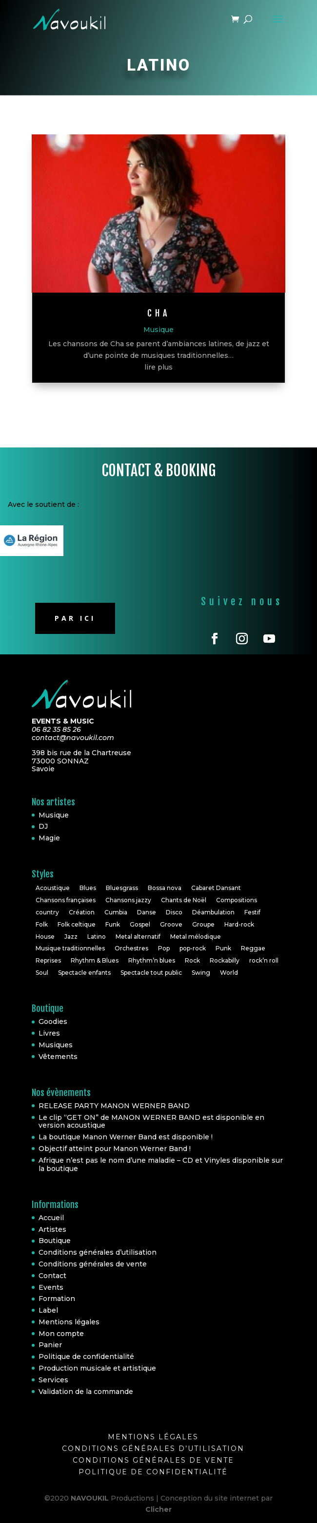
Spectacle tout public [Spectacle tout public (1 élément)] (151, 972)
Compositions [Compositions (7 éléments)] (236, 900)
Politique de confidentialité (86, 1356)
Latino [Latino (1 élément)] (96, 936)
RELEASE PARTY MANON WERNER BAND (114, 1105)
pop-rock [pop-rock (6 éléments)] (192, 948)
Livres (49, 1033)
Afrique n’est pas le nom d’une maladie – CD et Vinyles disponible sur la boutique (161, 1164)
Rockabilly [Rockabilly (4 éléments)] (224, 960)
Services (53, 1379)
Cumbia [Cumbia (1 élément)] (115, 912)
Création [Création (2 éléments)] (82, 912)
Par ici (75, 618)
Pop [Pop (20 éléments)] (164, 948)
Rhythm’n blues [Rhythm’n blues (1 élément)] (151, 960)
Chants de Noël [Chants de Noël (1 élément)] (183, 900)
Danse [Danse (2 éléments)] (146, 912)
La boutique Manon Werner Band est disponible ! (126, 1137)
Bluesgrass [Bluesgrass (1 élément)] (122, 888)
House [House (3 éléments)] (45, 936)
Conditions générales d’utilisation (98, 1252)
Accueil (51, 1217)
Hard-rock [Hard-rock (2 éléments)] (239, 924)
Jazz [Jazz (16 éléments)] (71, 936)
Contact (52, 1275)
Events (51, 1287)
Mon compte (61, 1333)
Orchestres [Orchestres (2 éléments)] (131, 948)
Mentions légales (69, 1322)
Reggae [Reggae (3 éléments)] (253, 948)
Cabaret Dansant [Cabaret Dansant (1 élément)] (216, 888)
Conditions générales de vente (93, 1264)
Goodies (53, 1021)
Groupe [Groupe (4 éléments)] (203, 924)
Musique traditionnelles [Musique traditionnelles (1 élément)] (70, 948)
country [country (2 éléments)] (47, 912)
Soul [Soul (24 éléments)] (42, 972)
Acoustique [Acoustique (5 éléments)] (53, 888)
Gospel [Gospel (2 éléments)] (140, 924)
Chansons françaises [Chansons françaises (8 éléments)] (66, 900)
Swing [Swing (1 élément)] (201, 972)
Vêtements (58, 1056)
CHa (158, 313)
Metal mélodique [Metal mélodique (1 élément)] (195, 936)
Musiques (56, 1044)
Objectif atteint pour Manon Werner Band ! (115, 1148)
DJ (43, 826)
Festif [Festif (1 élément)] (252, 912)
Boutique (55, 1240)
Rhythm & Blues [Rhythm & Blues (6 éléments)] (95, 960)
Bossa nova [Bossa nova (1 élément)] (164, 888)
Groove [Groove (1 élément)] (171, 924)
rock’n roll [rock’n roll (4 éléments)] (263, 960)
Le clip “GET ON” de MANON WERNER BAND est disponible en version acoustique (151, 1121)
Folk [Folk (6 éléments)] (42, 924)
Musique (158, 329)
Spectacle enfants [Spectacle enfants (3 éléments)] (84, 972)
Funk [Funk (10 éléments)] (112, 924)
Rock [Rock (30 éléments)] (192, 960)
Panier (50, 1344)
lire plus (158, 367)
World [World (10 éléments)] (229, 972)
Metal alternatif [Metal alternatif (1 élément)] (138, 936)
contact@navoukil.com (73, 737)
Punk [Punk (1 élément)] (223, 948)
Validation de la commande (86, 1391)
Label (48, 1310)
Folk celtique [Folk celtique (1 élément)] (77, 924)
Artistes (52, 1229)
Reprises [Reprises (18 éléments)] (48, 960)
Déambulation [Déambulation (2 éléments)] (213, 912)
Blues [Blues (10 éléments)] (87, 888)
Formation (57, 1298)
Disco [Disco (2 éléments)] (174, 912)
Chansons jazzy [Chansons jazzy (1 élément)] (128, 900)
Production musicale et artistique (97, 1368)
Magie (49, 838)
